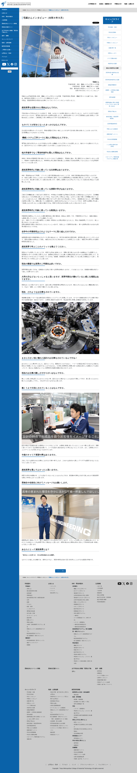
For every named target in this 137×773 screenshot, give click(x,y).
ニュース (52, 588)
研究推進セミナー (78, 738)
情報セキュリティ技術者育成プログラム (36, 630)
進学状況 (99, 671)
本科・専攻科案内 (7, 16)
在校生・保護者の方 (105, 4)
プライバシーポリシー (87, 764)
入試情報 (4, 20)
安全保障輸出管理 (78, 733)
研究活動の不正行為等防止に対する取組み (83, 730)
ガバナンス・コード (32, 615)
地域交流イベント (54, 734)
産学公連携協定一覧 (79, 703)
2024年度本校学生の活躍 (112, 80)
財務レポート (30, 620)
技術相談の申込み (54, 701)
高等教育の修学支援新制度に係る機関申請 (83, 716)
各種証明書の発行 (101, 680)
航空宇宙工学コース (79, 608)
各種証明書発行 (112, 85)
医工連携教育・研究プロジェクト (35, 635)
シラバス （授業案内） (79, 622)
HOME (24, 10)
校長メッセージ (78, 722)
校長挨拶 (29, 593)
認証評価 (29, 617)
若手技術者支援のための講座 (57, 723)
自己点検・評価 (31, 613)
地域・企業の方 (129, 4)
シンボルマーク (31, 608)
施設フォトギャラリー (32, 642)
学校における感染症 (112, 129)
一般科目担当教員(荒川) (80, 626)
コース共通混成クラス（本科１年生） (82, 619)
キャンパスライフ (7, 40)
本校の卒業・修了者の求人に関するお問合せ (59, 693)
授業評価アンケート (112, 134)
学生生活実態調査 (112, 139)
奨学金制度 (112, 97)
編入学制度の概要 (101, 599)
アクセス (4, 58)
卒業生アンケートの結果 (103, 682)
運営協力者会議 (31, 611)
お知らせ (4, 13)
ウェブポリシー (103, 764)
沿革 (28, 600)
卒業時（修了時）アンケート (104, 684)
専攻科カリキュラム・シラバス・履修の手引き (83, 658)
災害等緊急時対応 (112, 123)
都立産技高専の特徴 (32, 591)
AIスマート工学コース (79, 591)
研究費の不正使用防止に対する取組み (83, 725)
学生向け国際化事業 (112, 151)
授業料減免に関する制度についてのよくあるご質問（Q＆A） (112, 104)
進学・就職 (5, 36)
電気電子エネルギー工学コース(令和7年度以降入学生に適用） (82, 599)
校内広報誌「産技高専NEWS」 (112, 117)
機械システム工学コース (80, 588)
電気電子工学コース (79, 647)
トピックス (53, 586)
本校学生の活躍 (112, 63)
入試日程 (99, 590)
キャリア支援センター (103, 675)
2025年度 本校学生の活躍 (112, 73)
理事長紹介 (30, 595)
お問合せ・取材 (6, 54)
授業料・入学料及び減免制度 (112, 91)
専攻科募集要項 (101, 601)
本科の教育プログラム (79, 613)
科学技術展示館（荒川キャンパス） (36, 640)
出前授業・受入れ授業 (56, 721)
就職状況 (99, 673)
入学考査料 (100, 588)
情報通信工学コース (79, 604)
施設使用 (52, 732)
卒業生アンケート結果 (79, 754)
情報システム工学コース (80, 602)
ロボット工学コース (79, 606)
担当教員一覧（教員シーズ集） (82, 701)
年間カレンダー (112, 53)
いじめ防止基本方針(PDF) (112, 145)
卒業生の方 (118, 4)
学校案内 (4, 9)
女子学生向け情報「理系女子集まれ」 (10, 32)
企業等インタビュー (102, 677)
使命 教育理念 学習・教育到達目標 (35, 597)
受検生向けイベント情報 (9, 24)
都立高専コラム (54, 593)
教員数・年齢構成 (78, 699)
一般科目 (76, 615)
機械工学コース (78, 645)
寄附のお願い (30, 622)
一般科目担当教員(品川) (80, 624)
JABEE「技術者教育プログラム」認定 (36, 625)
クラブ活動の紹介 (112, 58)
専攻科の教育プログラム (80, 654)
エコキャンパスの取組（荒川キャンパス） (59, 729)
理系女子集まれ (112, 111)
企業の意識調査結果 (55, 705)
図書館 (28, 645)
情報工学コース (78, 650)
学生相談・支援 (112, 27)
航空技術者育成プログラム (33, 633)
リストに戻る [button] (60, 571)
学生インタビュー (112, 37)
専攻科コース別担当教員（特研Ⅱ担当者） (83, 662)
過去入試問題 (100, 595)
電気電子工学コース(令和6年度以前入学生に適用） (82, 594)
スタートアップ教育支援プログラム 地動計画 (112, 158)
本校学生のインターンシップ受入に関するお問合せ (59, 697)
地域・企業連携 (6, 43)
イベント (52, 590)
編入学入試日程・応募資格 (104, 597)
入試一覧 (99, 586)
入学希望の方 (92, 4)
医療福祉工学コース (79, 611)
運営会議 (76, 694)
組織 (28, 602)
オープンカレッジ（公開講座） (58, 707)
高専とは (29, 588)
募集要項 (99, 593)
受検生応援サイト (7, 27)
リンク (74, 764)
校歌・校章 (30, 606)
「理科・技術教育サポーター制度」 (59, 719)
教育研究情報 (6, 47)
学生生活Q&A (112, 32)
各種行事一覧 (112, 48)
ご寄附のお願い (6, 51)
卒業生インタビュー (42, 10)
